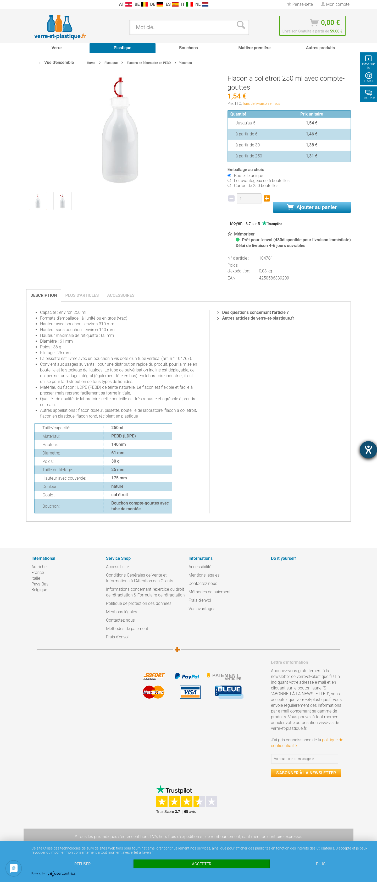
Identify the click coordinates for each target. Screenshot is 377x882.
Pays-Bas (39, 584)
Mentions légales (121, 611)
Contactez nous (120, 620)
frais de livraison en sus (261, 103)
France (37, 572)
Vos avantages (201, 608)
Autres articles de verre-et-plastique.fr (255, 318)
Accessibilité (117, 566)
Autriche (39, 566)
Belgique (39, 589)
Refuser (82, 864)
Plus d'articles (82, 295)
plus (320, 864)
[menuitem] (34, 4)
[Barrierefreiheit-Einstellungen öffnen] (368, 449)
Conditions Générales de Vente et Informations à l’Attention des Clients (139, 578)
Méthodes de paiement (127, 628)
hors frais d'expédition (179, 836)
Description (43, 295)
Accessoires (121, 295)
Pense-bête (300, 4)
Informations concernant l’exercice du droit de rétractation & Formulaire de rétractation (145, 592)
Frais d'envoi (117, 636)
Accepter (201, 864)
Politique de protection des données (138, 603)
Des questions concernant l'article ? (253, 312)
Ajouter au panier (312, 207)
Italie (35, 578)
